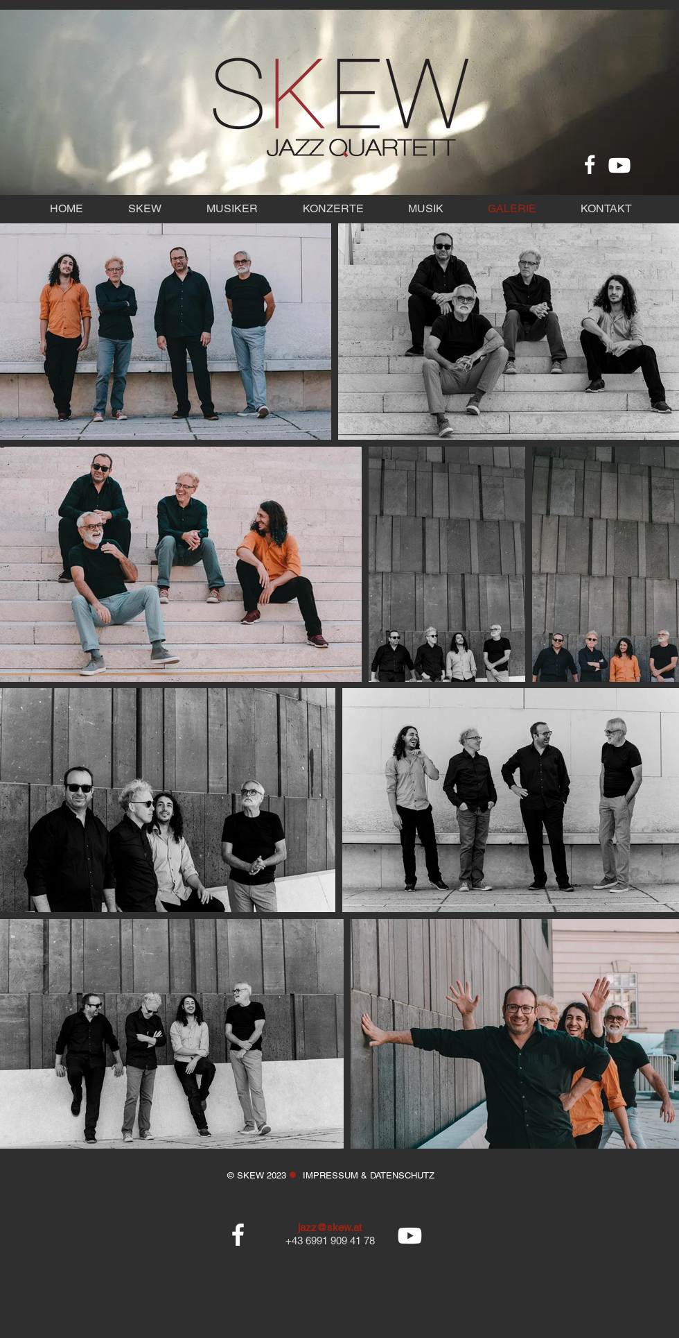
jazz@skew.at (330, 1227)
